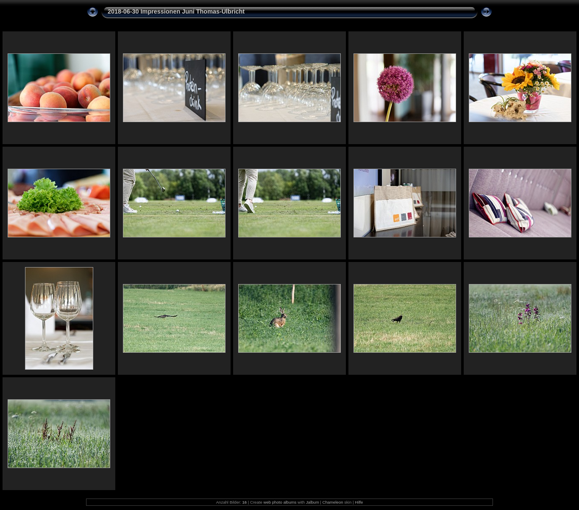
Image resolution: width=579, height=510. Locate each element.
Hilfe (359, 502)
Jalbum (312, 502)
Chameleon (333, 502)
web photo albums (279, 502)
